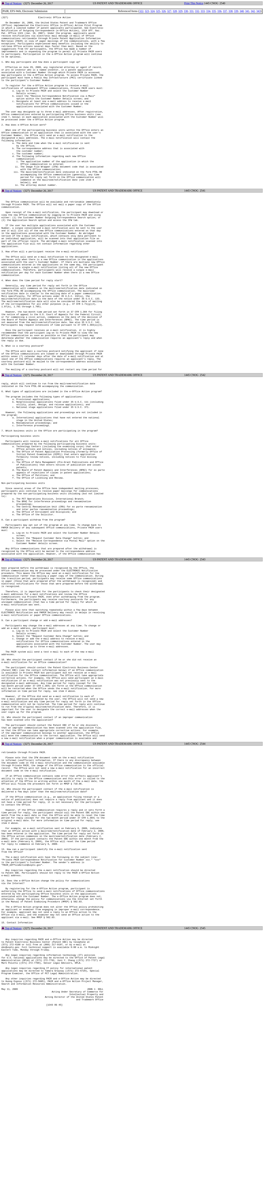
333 (203, 11)
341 (247, 11)
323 (147, 11)
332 (197, 11)
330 (186, 11)
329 (180, 11)
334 (208, 11)
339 (236, 11)
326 (164, 11)
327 (169, 11)
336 (219, 11)
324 (152, 11)
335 (214, 11)
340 (242, 11)
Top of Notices (12, 3)
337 (225, 11)
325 (158, 11)
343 (258, 11)
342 (253, 11)
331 (191, 11)
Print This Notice (193, 3)
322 (141, 11)
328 (175, 11)
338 (230, 11)
